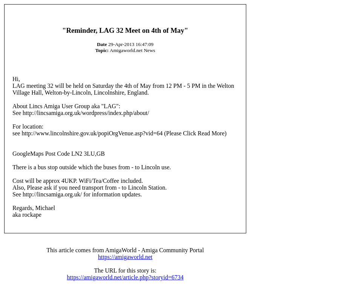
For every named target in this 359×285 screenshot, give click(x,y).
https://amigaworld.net (125, 257)
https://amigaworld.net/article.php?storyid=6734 (125, 277)
